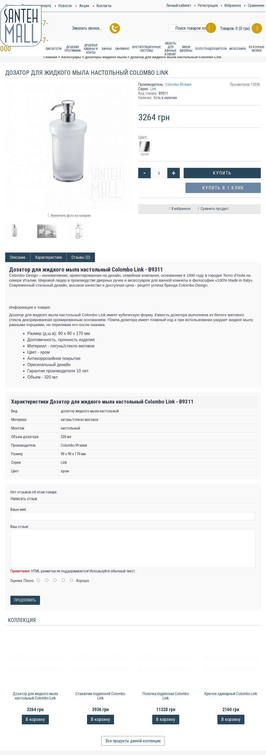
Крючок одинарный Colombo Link (230, 693)
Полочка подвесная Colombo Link (166, 695)
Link (153, 89)
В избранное (181, 209)
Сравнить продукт (215, 209)
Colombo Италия (178, 84)
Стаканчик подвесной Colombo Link (100, 695)
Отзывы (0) (80, 257)
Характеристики (48, 257)
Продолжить (25, 600)
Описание (17, 257)
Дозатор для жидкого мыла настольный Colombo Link (35, 695)
